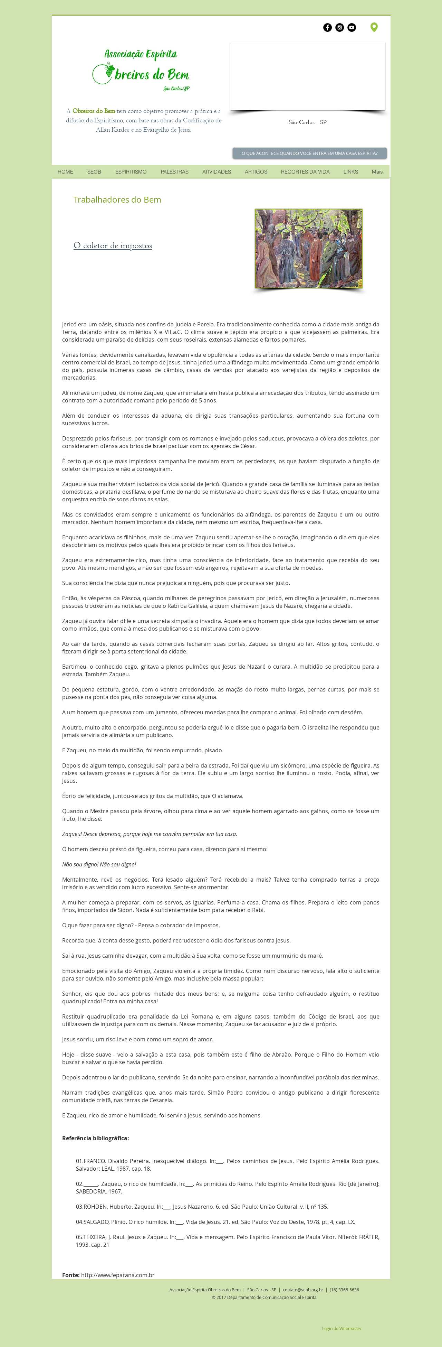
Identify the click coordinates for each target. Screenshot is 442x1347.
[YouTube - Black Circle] (351, 27)
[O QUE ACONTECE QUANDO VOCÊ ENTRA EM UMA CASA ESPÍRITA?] (310, 153)
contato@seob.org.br (303, 1289)
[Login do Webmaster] (342, 1328)
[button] (307, 76)
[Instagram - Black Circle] (339, 27)
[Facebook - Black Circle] (327, 27)
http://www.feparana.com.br (118, 1275)
